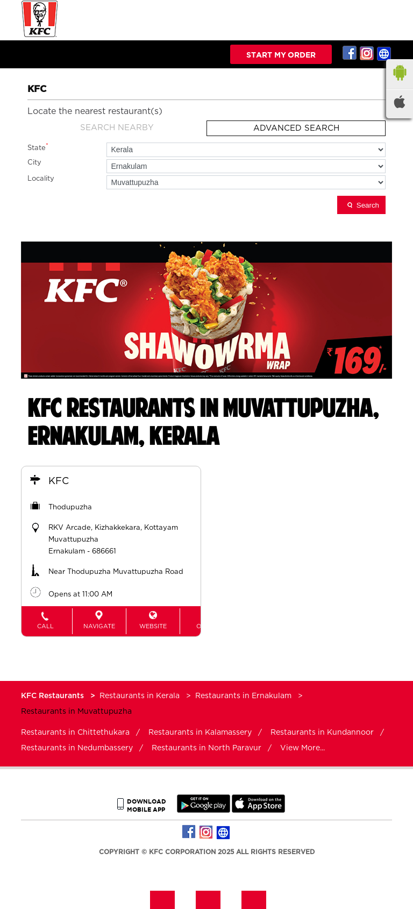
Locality (40, 178)
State (37, 147)
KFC (58, 481)
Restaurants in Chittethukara (75, 732)
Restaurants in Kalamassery (200, 732)
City (34, 162)
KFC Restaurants (53, 696)
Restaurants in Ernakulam (243, 696)
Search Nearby (117, 128)
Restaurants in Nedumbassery (77, 748)
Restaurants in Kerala (139, 696)
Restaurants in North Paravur (206, 748)
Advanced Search (296, 128)
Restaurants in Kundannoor (322, 732)
